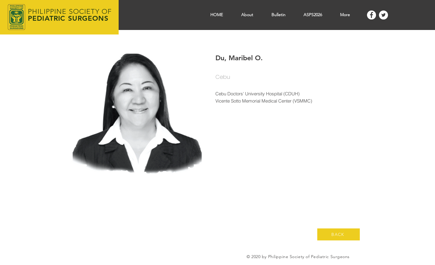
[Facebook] (371, 14)
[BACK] (338, 234)
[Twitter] (383, 14)
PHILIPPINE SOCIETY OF (70, 11)
